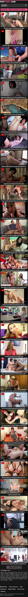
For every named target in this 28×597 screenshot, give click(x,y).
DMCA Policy (3, 586)
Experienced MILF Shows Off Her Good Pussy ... (14, 149)
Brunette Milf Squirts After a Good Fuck (14, 253)
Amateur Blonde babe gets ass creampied (14, 45)
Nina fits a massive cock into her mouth (14, 460)
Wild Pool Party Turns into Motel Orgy (14, 114)
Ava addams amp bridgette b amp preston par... (14, 287)
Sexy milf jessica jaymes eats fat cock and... (14, 270)
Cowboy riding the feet (14, 494)
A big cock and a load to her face (14, 339)
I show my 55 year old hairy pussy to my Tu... (14, 80)
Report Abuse (12, 589)
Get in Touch (20, 589)
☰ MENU (4, 5)
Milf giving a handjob (14, 529)
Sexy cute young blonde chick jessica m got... (13, 374)
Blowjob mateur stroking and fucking (14, 28)
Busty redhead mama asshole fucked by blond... (14, 391)
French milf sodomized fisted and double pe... (14, 201)
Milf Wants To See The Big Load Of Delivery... (14, 235)
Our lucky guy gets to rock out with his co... (14, 546)
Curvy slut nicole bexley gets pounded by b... (14, 408)
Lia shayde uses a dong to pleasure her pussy (14, 425)
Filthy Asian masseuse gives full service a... (14, 218)
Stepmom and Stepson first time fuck (14, 183)
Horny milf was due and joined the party (14, 322)
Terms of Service (13, 586)
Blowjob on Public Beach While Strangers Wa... (14, 63)
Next (19, 567)
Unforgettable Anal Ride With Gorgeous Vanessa (14, 132)
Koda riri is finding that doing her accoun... (14, 304)
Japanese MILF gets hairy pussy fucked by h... (14, 166)
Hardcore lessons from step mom (14, 356)
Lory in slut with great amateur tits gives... (14, 512)
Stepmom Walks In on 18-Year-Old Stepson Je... (14, 97)
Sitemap (3, 591)
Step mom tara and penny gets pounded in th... (14, 564)
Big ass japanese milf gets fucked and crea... (14, 477)
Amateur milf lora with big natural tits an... (14, 443)
